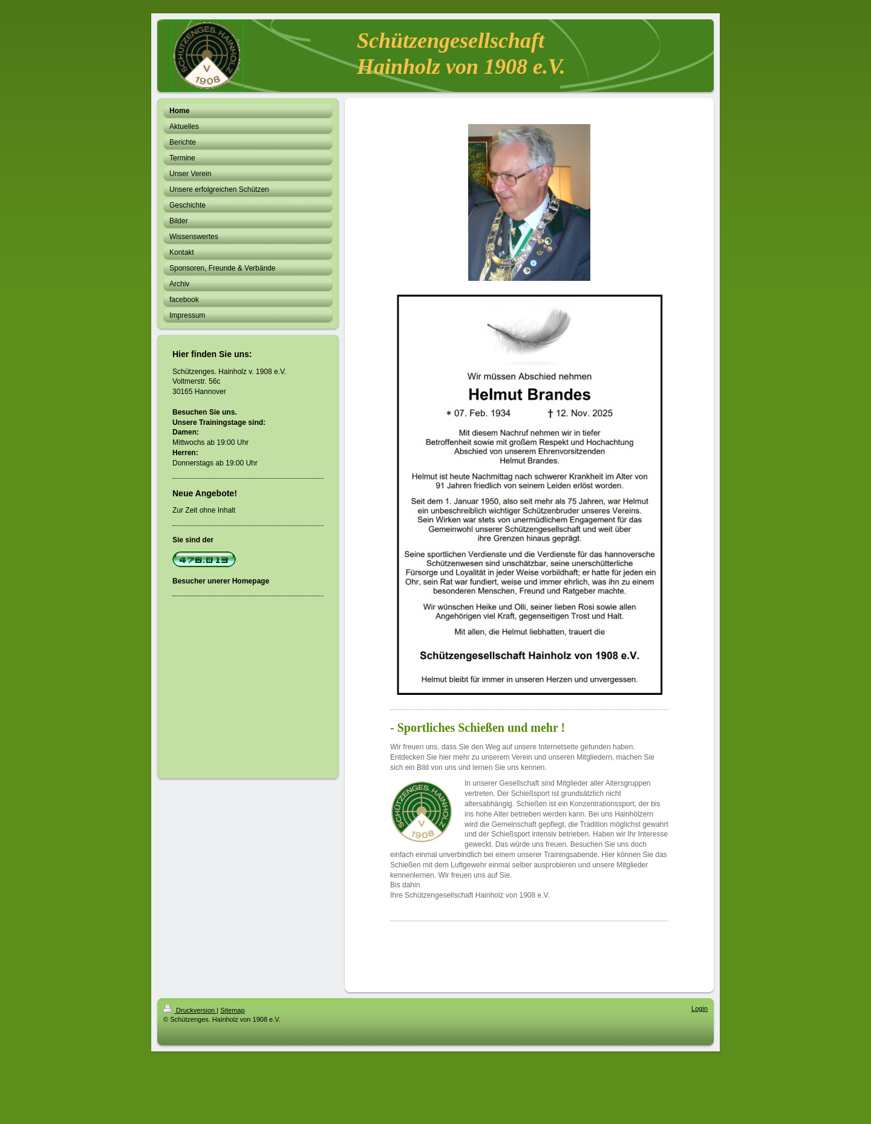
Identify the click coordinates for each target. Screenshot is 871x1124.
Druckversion (190, 1010)
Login (699, 1008)
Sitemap (232, 1010)
